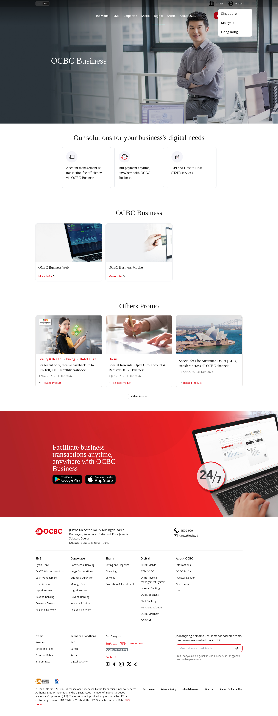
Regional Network (45, 610)
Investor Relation (185, 578)
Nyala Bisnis (42, 565)
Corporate (130, 16)
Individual (102, 16)
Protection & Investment (120, 584)
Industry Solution (80, 603)
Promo (39, 636)
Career (74, 649)
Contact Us (112, 657)
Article (171, 16)
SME (116, 16)
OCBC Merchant (150, 614)
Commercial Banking (82, 565)
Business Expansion (82, 578)
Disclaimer (149, 689)
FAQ (73, 642)
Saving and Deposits (117, 565)
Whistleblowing (190, 689)
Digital (158, 16)
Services (110, 578)
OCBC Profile (183, 571)
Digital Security (79, 662)
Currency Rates (44, 655)
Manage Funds (79, 584)
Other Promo (139, 397)
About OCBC (188, 16)
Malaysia (227, 23)
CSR (178, 590)
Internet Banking (150, 588)
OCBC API (146, 620)
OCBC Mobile (148, 565)
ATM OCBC (147, 571)
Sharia (145, 16)
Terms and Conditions (83, 636)
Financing (111, 571)
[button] (236, 649)
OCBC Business (150, 595)
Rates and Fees (44, 649)
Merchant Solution (151, 607)
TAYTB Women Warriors (49, 571)
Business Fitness (45, 603)
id (39, 3)
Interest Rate (42, 662)
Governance (183, 584)
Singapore (229, 13)
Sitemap (209, 689)
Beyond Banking (44, 597)
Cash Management (46, 578)
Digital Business (44, 590)
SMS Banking (148, 601)
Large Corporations (82, 571)
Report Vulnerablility (231, 689)
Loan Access (42, 584)
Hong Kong (229, 32)
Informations (183, 565)
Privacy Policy (168, 689)
